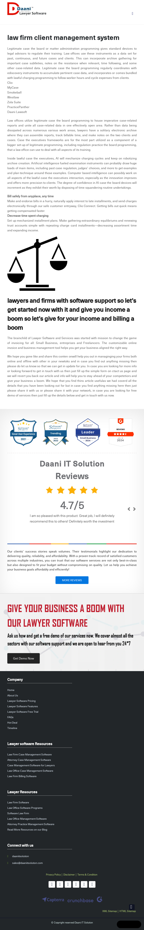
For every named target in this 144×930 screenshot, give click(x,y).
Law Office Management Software (27, 818)
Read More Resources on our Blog (27, 829)
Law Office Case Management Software (30, 770)
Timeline (12, 728)
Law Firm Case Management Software (29, 754)
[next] (134, 509)
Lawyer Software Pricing (21, 701)
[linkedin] (68, 884)
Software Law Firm (18, 813)
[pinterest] (84, 884)
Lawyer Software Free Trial (22, 711)
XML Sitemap (109, 911)
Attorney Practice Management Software (30, 824)
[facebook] (52, 884)
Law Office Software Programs (25, 808)
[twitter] (60, 884)
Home (10, 690)
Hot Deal (12, 722)
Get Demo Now (23, 658)
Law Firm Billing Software (22, 776)
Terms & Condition (87, 874)
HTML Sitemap (127, 911)
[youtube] (76, 884)
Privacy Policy (53, 874)
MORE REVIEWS (72, 580)
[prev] (128, 509)
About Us (12, 695)
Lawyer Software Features (22, 706)
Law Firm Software (18, 802)
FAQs (10, 717)
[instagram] (92, 884)
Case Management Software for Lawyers (31, 765)
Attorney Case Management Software (29, 760)
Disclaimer (69, 874)
